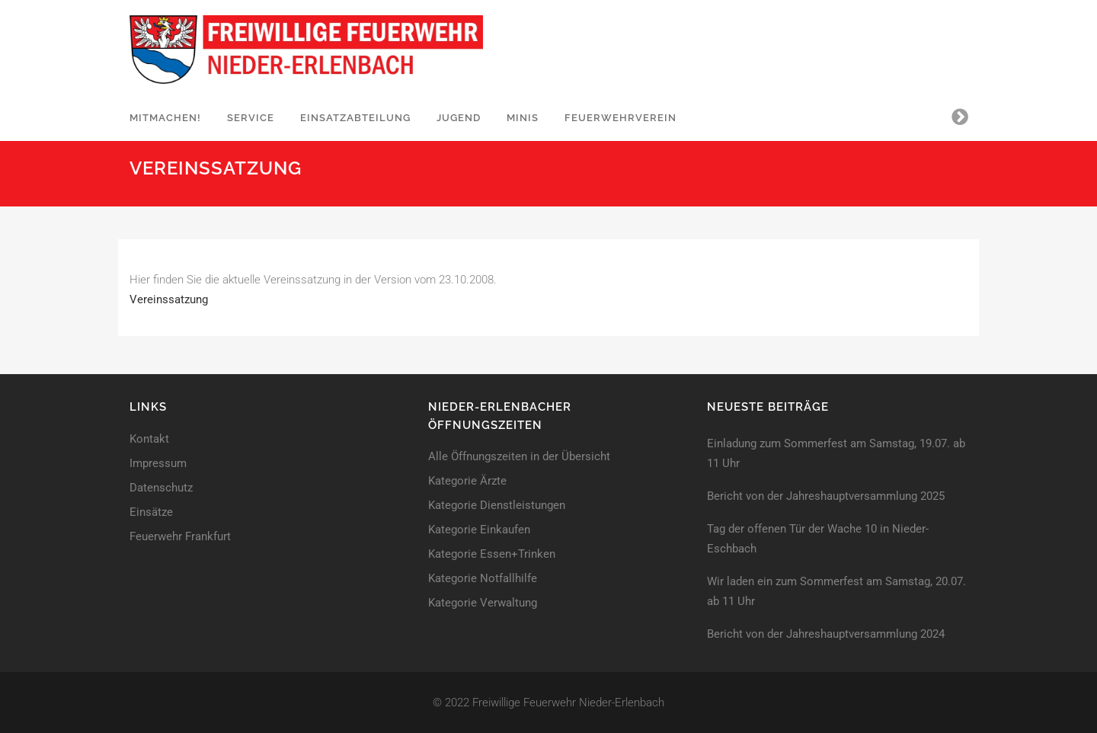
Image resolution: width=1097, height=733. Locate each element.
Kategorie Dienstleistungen (496, 505)
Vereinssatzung (169, 299)
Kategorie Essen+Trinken (491, 554)
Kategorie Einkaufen (479, 530)
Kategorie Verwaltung (482, 603)
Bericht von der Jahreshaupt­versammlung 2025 (826, 496)
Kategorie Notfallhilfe (482, 578)
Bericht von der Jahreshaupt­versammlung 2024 (826, 634)
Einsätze (151, 512)
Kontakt (149, 439)
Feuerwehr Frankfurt (180, 537)
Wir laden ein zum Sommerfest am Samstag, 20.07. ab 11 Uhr (836, 591)
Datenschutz (161, 488)
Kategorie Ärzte (467, 481)
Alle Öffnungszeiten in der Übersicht (519, 457)
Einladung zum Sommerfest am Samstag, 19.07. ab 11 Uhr (836, 453)
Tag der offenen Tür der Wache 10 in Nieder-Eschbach (818, 538)
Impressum (158, 463)
